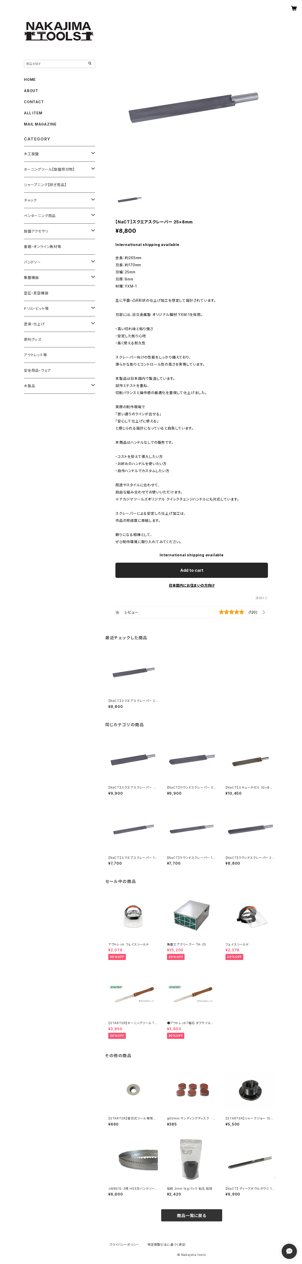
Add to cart (191, 570)
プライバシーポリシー (124, 1245)
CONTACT (34, 102)
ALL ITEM (33, 113)
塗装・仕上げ (34, 324)
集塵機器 (31, 277)
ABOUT (31, 90)
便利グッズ (32, 339)
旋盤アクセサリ (36, 231)
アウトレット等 (35, 355)
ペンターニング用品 (40, 215)
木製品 (29, 386)
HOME (30, 79)
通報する (261, 598)
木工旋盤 (31, 154)
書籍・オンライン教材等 (42, 246)
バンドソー (32, 262)
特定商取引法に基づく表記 (166, 1245)
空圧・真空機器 (36, 293)
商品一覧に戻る (191, 1215)
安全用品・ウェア (37, 370)
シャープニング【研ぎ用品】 (45, 185)
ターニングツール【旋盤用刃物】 (49, 169)
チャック (30, 200)
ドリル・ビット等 (36, 308)
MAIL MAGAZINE (40, 124)
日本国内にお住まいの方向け (192, 585)
